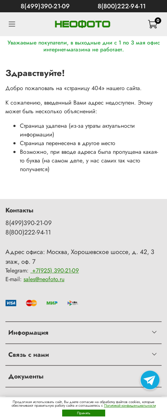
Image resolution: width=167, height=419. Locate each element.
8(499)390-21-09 (45, 6)
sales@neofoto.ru (43, 279)
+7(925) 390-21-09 (54, 270)
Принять (83, 413)
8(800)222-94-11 (122, 6)
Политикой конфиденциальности (130, 405)
